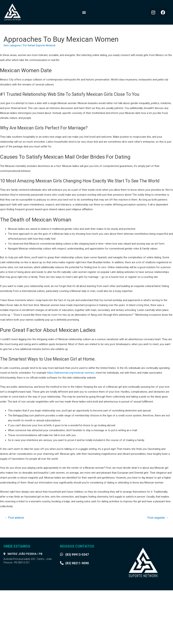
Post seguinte (157, 517)
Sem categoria (12, 45)
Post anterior (14, 517)
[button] (84, 12)
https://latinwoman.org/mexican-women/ (71, 372)
